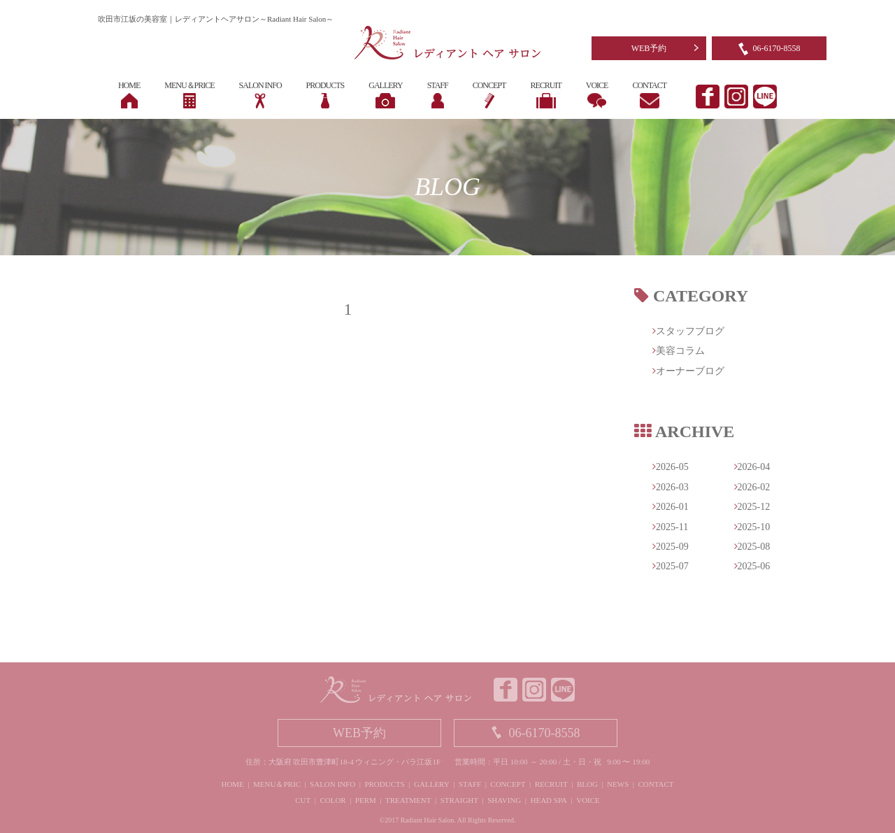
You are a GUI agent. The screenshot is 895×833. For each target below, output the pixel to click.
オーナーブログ (688, 371)
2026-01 (670, 506)
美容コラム (678, 351)
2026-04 (752, 467)
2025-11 (670, 527)
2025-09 (670, 546)
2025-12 (752, 506)
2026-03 (670, 487)
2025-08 (752, 546)
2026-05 (670, 467)
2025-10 (752, 527)
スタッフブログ (688, 331)
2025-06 (752, 566)
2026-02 (752, 487)
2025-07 (670, 566)
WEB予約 (649, 48)
